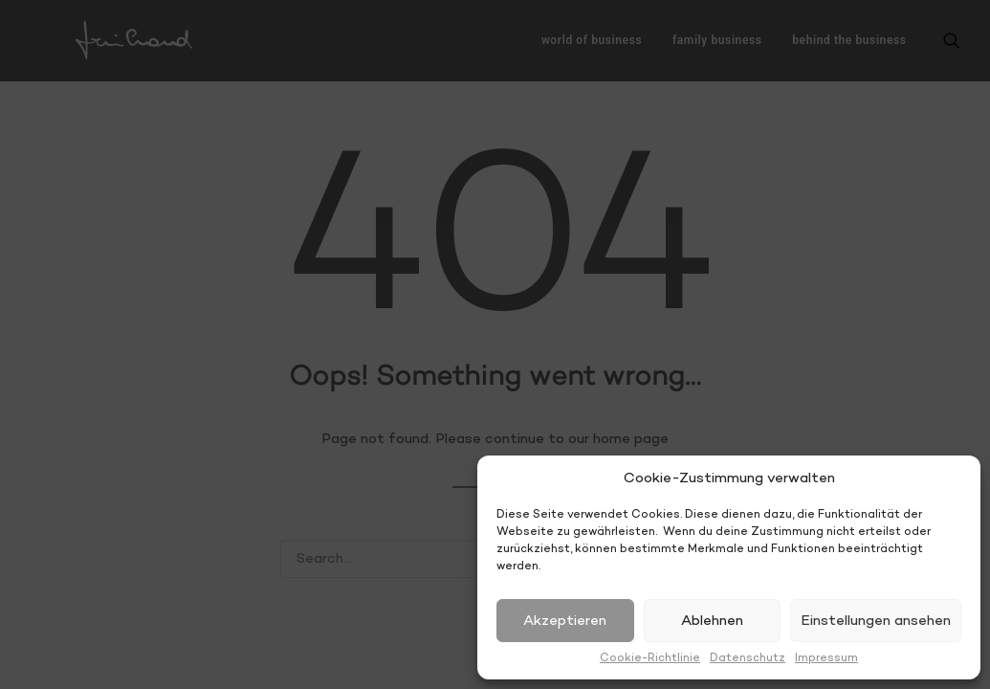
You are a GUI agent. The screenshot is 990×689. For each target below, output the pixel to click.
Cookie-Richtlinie (650, 658)
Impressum (826, 658)
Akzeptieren (564, 621)
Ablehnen (712, 621)
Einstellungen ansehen (876, 621)
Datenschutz (747, 658)
